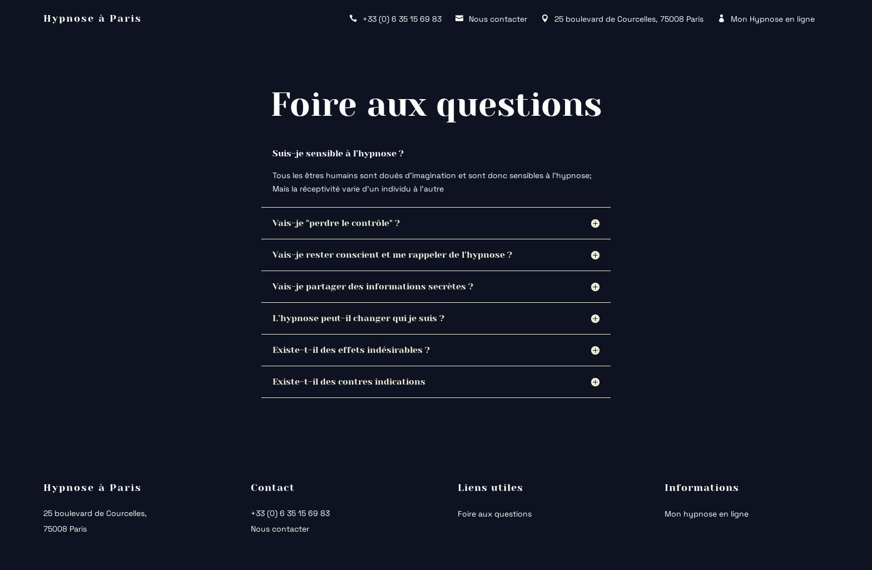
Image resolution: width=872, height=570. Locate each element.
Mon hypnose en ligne (707, 514)
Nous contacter (280, 529)
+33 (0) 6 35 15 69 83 (290, 513)
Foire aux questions (495, 514)
